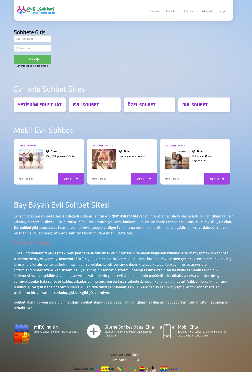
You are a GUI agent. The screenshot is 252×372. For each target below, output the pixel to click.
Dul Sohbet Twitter (103, 145)
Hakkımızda (206, 11)
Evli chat (189, 11)
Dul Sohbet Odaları (176, 145)
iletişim (223, 11)
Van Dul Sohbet (27, 145)
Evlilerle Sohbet (32, 243)
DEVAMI (71, 178)
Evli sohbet (172, 11)
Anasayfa (155, 11)
